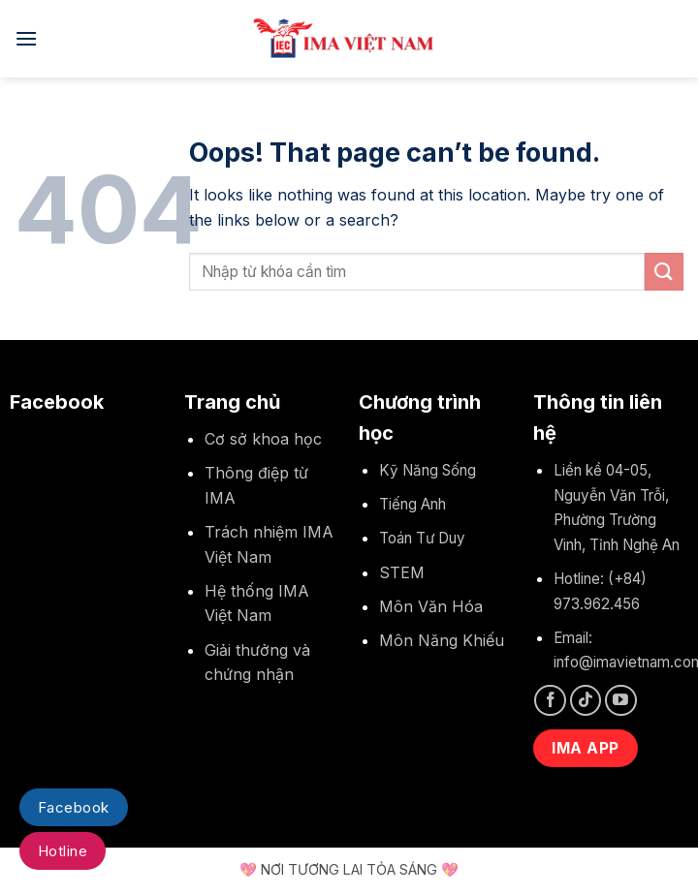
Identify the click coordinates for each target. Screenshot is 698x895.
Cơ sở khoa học (263, 438)
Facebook (74, 807)
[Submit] (664, 272)
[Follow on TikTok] (586, 701)
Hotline (62, 851)
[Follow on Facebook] (550, 701)
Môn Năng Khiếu (441, 640)
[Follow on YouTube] (621, 701)
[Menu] (26, 38)
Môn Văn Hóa (431, 606)
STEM (402, 572)
